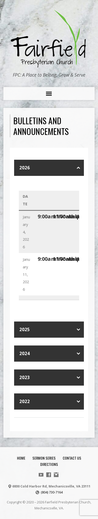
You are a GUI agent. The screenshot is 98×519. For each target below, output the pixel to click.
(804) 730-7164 (52, 492)
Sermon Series (44, 458)
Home (21, 458)
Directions (49, 464)
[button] (49, 168)
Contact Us (72, 458)
